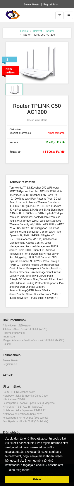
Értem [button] (37, 479)
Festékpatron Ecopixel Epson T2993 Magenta (29, 403)
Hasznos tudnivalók (14, 332)
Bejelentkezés (32, 4)
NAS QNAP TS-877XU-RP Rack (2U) (23, 406)
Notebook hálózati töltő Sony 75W (22, 414)
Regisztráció (50, 4)
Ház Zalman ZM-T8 (14, 399)
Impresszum (10, 336)
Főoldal (24, 31)
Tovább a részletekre (37, 120)
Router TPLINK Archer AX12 (19, 392)
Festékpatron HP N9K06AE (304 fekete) (25, 421)
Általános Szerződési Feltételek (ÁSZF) (25, 329)
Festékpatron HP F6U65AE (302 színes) (25, 417)
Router (50, 31)
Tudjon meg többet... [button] (19, 469)
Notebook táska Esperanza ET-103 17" (24, 410)
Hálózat (37, 31)
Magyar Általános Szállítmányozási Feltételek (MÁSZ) (33, 340)
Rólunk (7, 343)
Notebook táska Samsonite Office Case (25, 395)
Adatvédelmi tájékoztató (17, 325)
